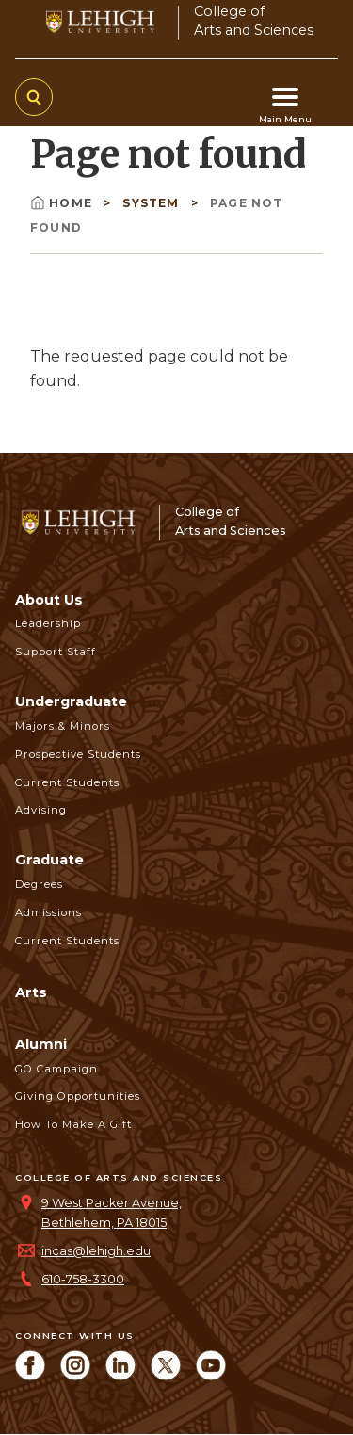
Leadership (48, 623)
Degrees (39, 884)
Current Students (67, 782)
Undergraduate (71, 701)
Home (63, 203)
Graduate (49, 859)
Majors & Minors (62, 726)
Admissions (48, 912)
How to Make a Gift (73, 1124)
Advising (41, 809)
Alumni (41, 1044)
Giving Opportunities (77, 1096)
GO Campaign (56, 1068)
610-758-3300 (82, 1279)
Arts (31, 992)
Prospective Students (78, 754)
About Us (49, 599)
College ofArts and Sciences (253, 20)
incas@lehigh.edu (96, 1251)
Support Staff (55, 651)
